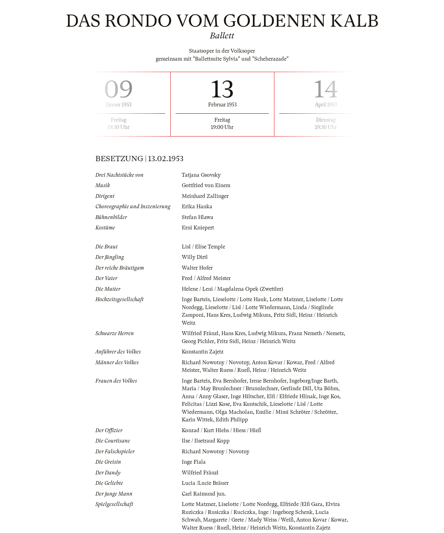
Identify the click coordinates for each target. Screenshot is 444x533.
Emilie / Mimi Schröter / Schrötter (296, 412)
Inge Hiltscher (247, 396)
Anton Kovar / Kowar (277, 362)
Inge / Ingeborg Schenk (285, 512)
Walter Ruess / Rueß (226, 370)
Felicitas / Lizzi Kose (206, 404)
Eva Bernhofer (230, 381)
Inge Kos (329, 396)
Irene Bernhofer (268, 381)
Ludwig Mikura (252, 315)
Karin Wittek (197, 420)
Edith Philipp (232, 420)
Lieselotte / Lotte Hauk (240, 299)
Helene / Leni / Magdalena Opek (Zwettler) (232, 289)
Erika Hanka (197, 206)
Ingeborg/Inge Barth (313, 381)
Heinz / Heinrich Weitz (269, 341)
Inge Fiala (194, 462)
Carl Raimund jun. (204, 494)
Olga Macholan (234, 412)
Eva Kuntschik (250, 404)
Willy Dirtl (195, 257)
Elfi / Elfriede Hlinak (291, 396)
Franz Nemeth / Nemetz (316, 333)
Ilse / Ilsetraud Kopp (206, 441)
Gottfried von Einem (206, 185)
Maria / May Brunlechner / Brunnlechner (230, 388)
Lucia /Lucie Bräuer (205, 483)
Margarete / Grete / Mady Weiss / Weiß (248, 520)
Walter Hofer (197, 268)
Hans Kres (218, 315)
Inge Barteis (196, 299)
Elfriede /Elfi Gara (301, 504)
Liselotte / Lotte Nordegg (247, 504)
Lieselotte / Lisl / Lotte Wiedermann (247, 307)
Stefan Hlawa (197, 217)
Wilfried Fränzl (200, 333)
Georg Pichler (198, 341)
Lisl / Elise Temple (203, 247)
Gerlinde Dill (296, 388)
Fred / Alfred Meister (206, 278)
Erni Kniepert (198, 228)
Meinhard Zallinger (205, 196)
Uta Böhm (326, 388)
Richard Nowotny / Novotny (215, 362)
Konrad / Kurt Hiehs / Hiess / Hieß (221, 430)
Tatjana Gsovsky (201, 175)
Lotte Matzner (286, 299)
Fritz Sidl (285, 315)
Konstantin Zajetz (202, 352)
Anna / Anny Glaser (205, 396)
